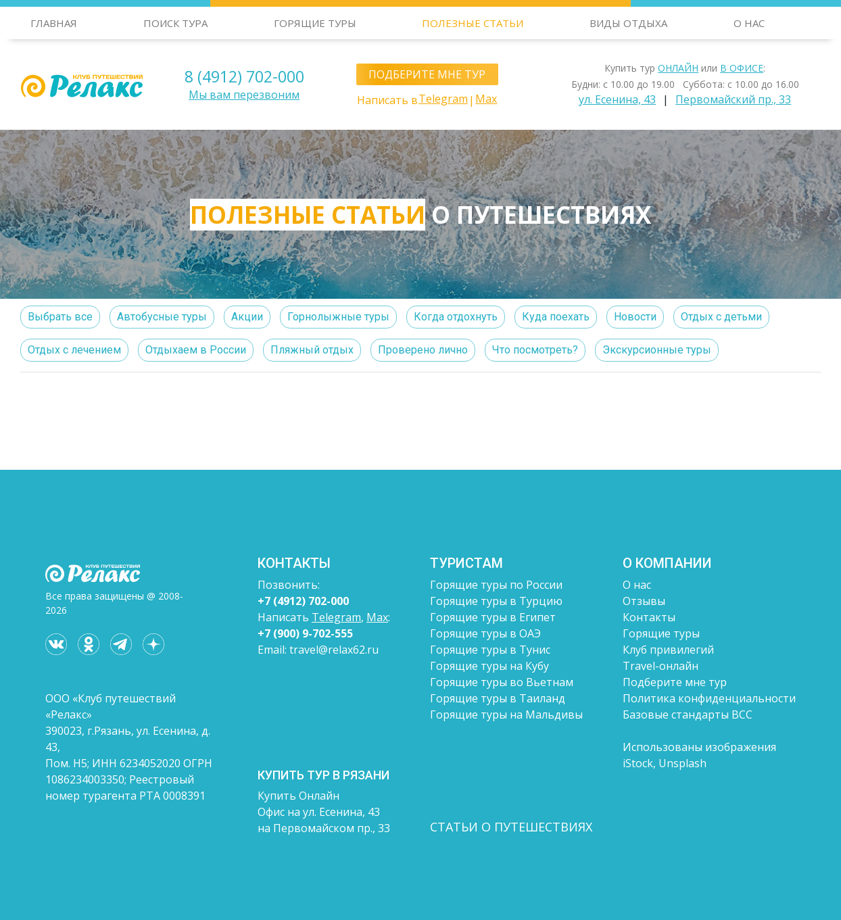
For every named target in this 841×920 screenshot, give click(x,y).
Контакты (649, 617)
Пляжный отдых (312, 349)
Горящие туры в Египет (493, 617)
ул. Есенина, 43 (617, 99)
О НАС (749, 23)
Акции (247, 316)
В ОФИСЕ (741, 68)
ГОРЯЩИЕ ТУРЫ (315, 23)
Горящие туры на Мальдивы (506, 714)
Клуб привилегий (668, 649)
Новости (635, 316)
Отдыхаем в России (195, 349)
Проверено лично (423, 349)
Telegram (443, 99)
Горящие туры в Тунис (490, 649)
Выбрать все (60, 316)
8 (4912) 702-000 (244, 76)
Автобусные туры (162, 316)
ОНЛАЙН (678, 68)
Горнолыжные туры (338, 316)
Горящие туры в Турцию (496, 601)
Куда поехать (556, 316)
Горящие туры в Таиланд (497, 698)
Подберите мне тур (675, 682)
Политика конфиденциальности (709, 698)
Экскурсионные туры (656, 349)
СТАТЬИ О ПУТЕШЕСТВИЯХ (511, 827)
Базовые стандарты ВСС (687, 714)
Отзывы (644, 601)
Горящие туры (661, 633)
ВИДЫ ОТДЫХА (628, 23)
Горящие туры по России (496, 584)
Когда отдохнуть (456, 316)
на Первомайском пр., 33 (324, 828)
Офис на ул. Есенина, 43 (319, 811)
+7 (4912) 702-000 (303, 601)
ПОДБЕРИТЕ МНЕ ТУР (426, 74)
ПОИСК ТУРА (175, 23)
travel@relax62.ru (334, 649)
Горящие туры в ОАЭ (485, 633)
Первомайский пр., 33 (733, 99)
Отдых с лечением (74, 349)
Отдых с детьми (721, 316)
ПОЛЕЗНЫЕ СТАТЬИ (472, 23)
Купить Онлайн (298, 795)
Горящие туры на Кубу (489, 665)
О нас (637, 584)
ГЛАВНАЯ (53, 23)
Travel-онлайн (660, 665)
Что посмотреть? (535, 349)
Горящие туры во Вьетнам (501, 682)
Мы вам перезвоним (244, 94)
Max (486, 99)
